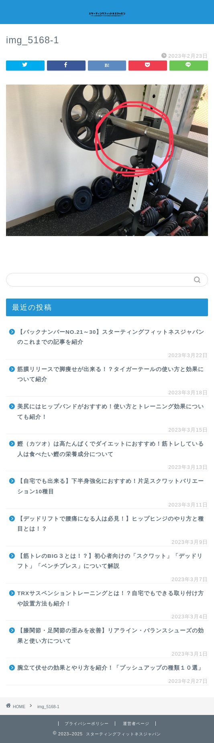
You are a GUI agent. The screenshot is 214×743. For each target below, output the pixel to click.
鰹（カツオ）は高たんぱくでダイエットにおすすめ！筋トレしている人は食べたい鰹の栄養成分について (110, 449)
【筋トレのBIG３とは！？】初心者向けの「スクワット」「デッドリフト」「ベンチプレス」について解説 (110, 561)
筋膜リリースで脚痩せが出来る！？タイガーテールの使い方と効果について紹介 (110, 374)
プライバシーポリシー (87, 723)
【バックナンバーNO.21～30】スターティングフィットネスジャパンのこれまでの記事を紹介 (110, 337)
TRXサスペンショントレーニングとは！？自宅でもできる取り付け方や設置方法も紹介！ (110, 598)
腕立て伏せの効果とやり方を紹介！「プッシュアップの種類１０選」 (110, 668)
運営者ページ (136, 723)
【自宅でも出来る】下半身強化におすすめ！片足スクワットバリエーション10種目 (110, 486)
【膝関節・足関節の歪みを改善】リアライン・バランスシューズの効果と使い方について (110, 636)
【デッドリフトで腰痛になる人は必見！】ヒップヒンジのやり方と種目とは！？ (110, 524)
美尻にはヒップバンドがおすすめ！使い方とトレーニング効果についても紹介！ (110, 412)
